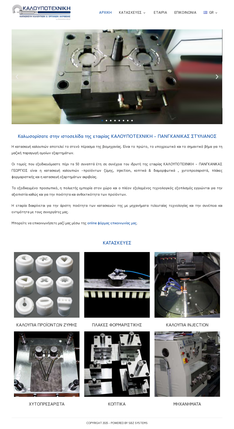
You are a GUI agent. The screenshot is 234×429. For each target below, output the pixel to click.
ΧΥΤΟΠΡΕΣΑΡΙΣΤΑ (47, 404)
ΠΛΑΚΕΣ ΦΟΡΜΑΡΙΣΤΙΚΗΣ (117, 324)
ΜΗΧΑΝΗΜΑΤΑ (187, 404)
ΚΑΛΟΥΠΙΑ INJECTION (187, 324)
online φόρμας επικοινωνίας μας (112, 222)
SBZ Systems (138, 423)
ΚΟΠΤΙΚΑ (117, 404)
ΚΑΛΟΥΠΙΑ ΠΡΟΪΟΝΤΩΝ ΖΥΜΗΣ (46, 324)
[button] (102, 120)
